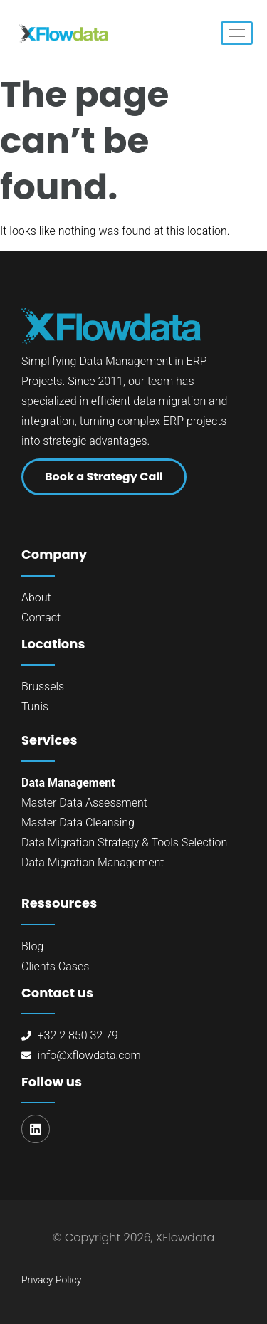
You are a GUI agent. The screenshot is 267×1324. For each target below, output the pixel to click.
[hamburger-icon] (237, 33)
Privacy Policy (51, 1280)
